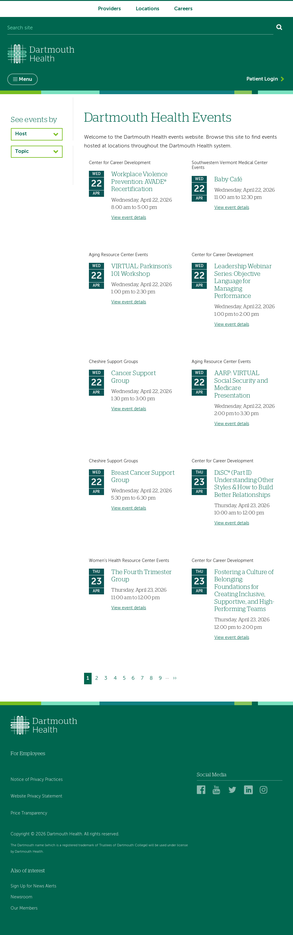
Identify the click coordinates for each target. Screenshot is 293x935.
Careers (183, 9)
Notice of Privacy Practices (37, 780)
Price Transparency (29, 813)
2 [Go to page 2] (98, 677)
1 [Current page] (89, 679)
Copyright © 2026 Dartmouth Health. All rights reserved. (65, 834)
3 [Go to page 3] (107, 677)
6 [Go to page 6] (134, 677)
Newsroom (21, 897)
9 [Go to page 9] (161, 677)
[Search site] (140, 28)
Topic (22, 151)
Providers (109, 9)
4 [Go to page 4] (116, 677)
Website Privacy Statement (36, 797)
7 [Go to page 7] (143, 677)
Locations (147, 9)
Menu (25, 79)
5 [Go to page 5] (125, 677)
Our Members (24, 908)
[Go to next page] (174, 678)
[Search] (279, 28)
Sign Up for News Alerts (33, 886)
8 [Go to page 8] (152, 677)
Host (21, 134)
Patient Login (262, 79)
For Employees (28, 753)
